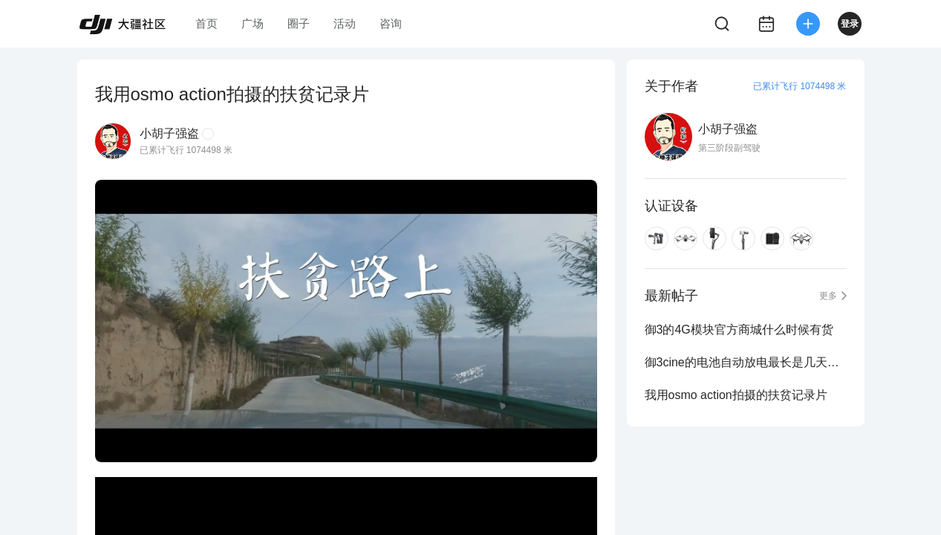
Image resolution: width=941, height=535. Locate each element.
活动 (344, 23)
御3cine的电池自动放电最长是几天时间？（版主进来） (746, 362)
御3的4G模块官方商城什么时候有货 (739, 329)
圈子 (298, 23)
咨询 (391, 23)
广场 (252, 23)
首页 (206, 23)
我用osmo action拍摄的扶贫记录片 (736, 395)
